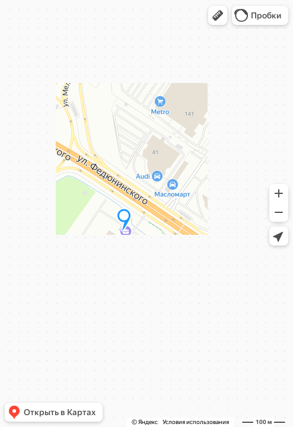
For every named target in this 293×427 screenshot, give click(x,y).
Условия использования (196, 422)
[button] (217, 15)
